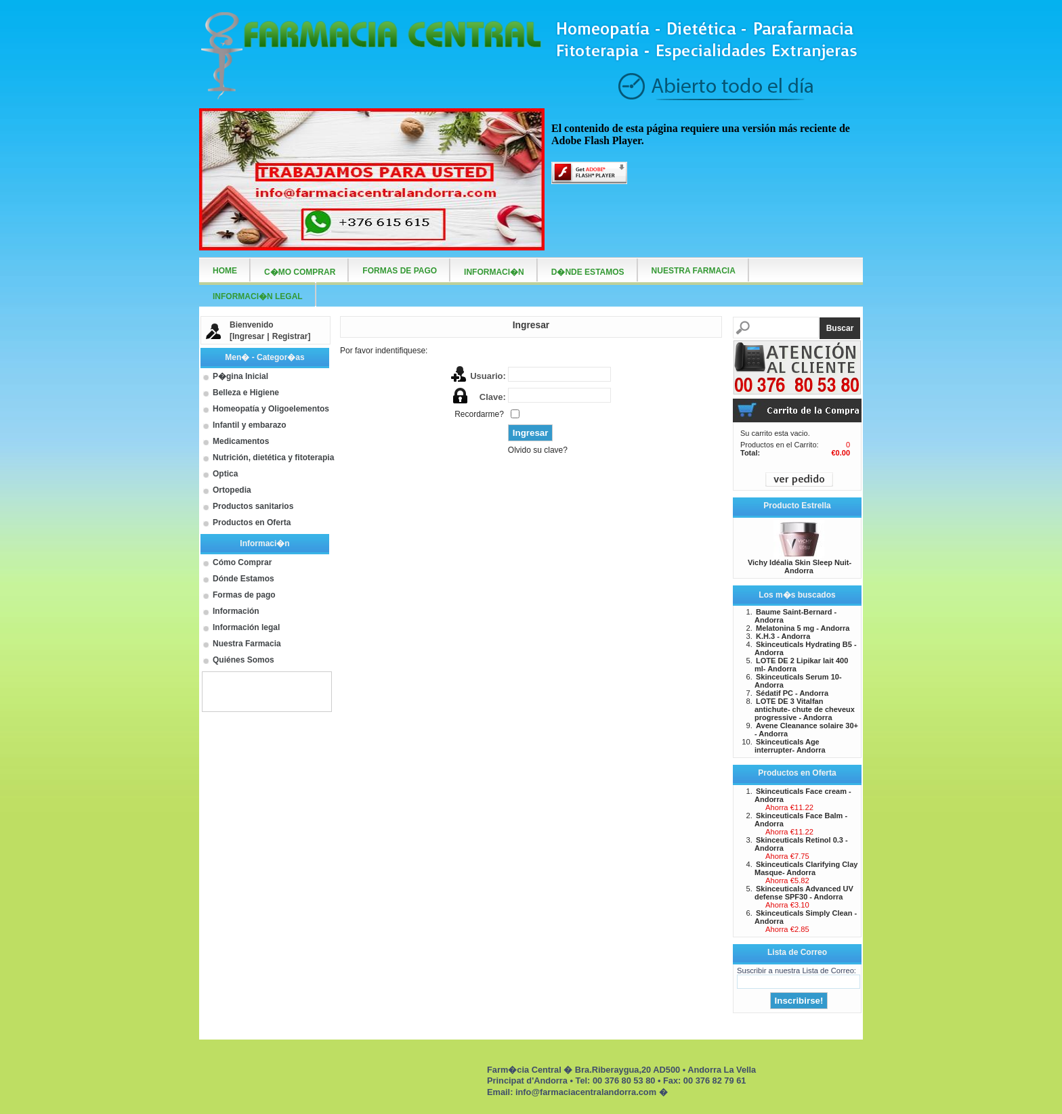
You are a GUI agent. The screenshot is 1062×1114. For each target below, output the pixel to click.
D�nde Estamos (587, 272)
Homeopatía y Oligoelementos (271, 409)
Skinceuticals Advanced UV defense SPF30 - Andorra (804, 893)
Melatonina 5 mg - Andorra (802, 628)
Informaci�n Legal (258, 296)
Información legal (246, 627)
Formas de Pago (399, 270)
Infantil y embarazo (249, 425)
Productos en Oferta (252, 522)
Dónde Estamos (243, 578)
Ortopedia (232, 490)
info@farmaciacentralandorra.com (585, 1092)
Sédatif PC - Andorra (792, 693)
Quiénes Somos (243, 660)
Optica (225, 473)
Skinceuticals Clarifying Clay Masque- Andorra (806, 868)
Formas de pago (244, 595)
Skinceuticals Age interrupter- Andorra (790, 746)
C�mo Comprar (299, 272)
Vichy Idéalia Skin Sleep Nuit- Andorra (799, 566)
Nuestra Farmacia (247, 643)
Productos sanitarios (253, 506)
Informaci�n (494, 272)
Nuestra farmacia (694, 270)
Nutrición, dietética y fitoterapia (273, 457)
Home (225, 270)
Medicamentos (241, 441)
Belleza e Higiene (246, 392)
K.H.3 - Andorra (783, 636)
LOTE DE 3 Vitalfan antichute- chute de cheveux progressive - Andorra (805, 709)
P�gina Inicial (240, 376)
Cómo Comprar (242, 562)
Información (236, 611)
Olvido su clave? (538, 450)
